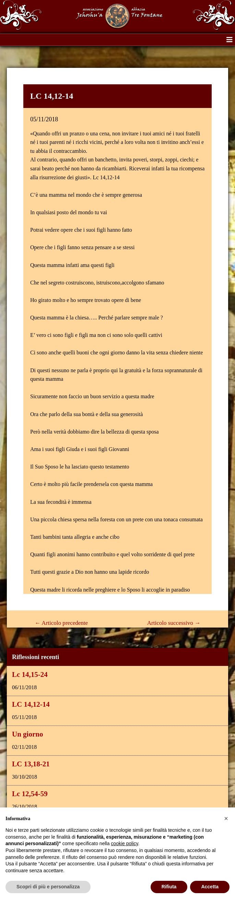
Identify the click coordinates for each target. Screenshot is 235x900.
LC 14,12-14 (31, 704)
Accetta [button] (210, 886)
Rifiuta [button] (169, 886)
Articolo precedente (61, 623)
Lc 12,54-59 (30, 794)
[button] (229, 40)
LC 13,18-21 (31, 764)
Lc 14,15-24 (30, 674)
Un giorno (27, 734)
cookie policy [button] (124, 843)
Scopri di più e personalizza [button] (48, 886)
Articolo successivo (173, 623)
